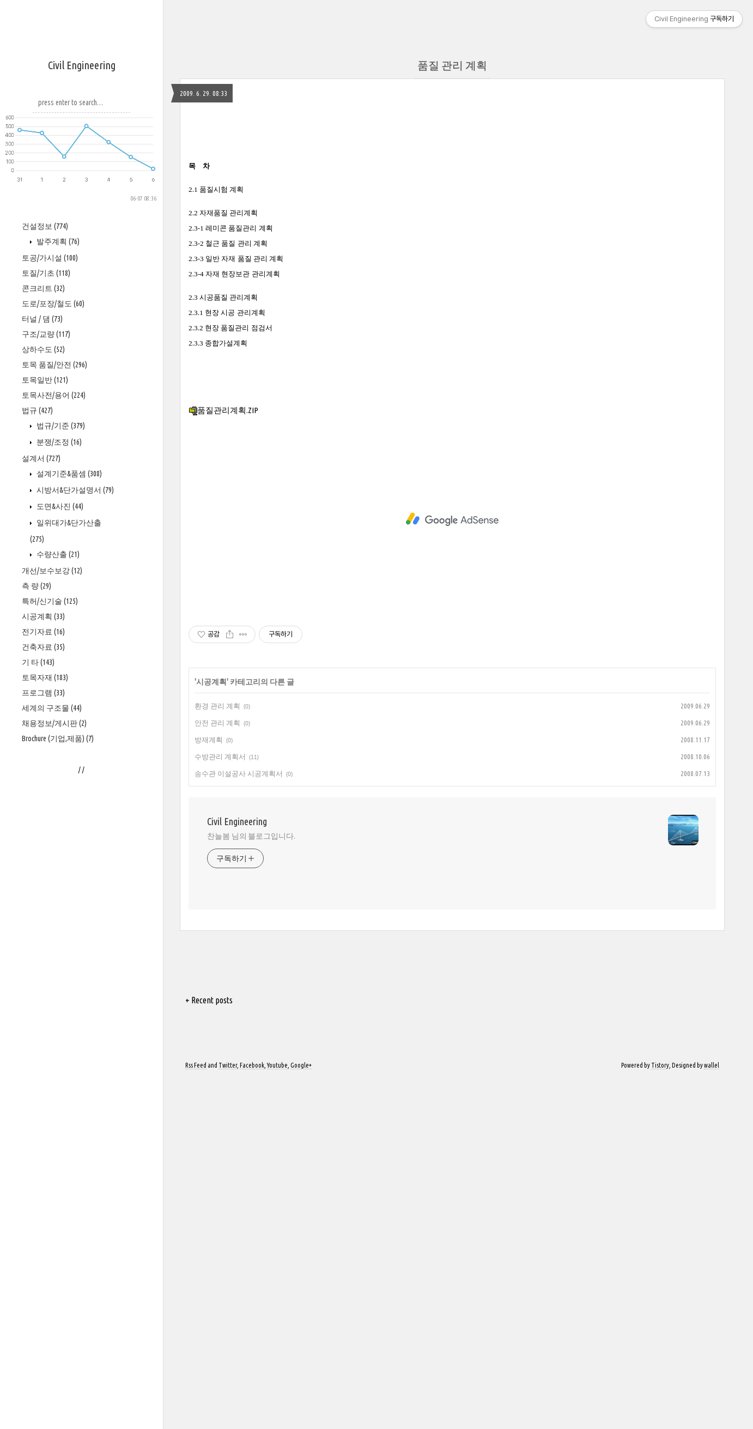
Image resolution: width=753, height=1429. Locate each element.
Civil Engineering (82, 65)
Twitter (227, 1414)
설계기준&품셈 (68, 801)
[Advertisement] (81, 365)
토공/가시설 (50, 586)
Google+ (301, 1414)
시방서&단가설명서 (74, 818)
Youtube (277, 1414)
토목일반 (45, 708)
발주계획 (57, 569)
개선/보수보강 (52, 898)
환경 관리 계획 (217, 1054)
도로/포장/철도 (53, 631)
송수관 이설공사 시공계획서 (239, 1122)
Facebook (252, 1414)
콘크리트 (43, 616)
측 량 (36, 914)
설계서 (41, 786)
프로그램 (43, 1020)
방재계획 (209, 1088)
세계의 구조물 (52, 1036)
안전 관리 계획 (217, 1071)
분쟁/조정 (58, 770)
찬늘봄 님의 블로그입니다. (251, 1184)
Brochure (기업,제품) (58, 1066)
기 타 (38, 990)
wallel (711, 1414)
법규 (37, 738)
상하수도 (43, 677)
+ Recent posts (209, 1349)
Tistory (660, 1414)
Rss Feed (196, 1414)
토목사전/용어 (54, 723)
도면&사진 (59, 834)
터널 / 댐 (42, 647)
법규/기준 (60, 753)
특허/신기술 (50, 929)
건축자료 (43, 975)
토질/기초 (46, 601)
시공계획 (43, 944)
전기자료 (43, 959)
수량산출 (57, 882)
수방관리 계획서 (220, 1105)
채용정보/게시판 (54, 1051)
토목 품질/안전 (54, 692)
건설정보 (45, 554)
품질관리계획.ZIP (223, 759)
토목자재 (45, 1005)
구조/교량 (46, 662)
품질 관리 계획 (452, 65)
